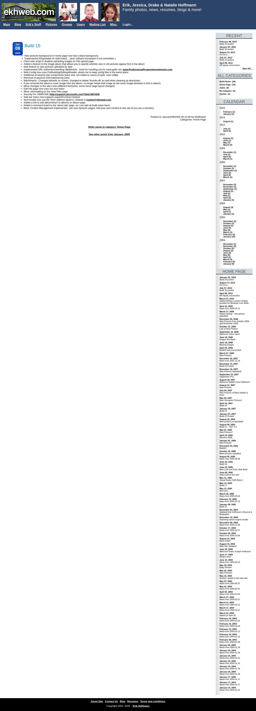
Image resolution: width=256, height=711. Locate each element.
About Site (97, 701)
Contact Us (111, 701)
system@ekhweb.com (98, 99)
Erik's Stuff (33, 24)
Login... (128, 24)
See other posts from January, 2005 (109, 134)
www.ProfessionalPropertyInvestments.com (147, 69)
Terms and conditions (152, 701)
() (229, 112)
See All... (247, 68)
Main (6, 24)
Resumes (132, 701)
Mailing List (97, 24)
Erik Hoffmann (141, 706)
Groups (67, 24)
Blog (17, 24)
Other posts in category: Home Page (109, 127)
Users (81, 24)
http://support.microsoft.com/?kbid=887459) (75, 94)
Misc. (113, 24)
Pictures (51, 24)
